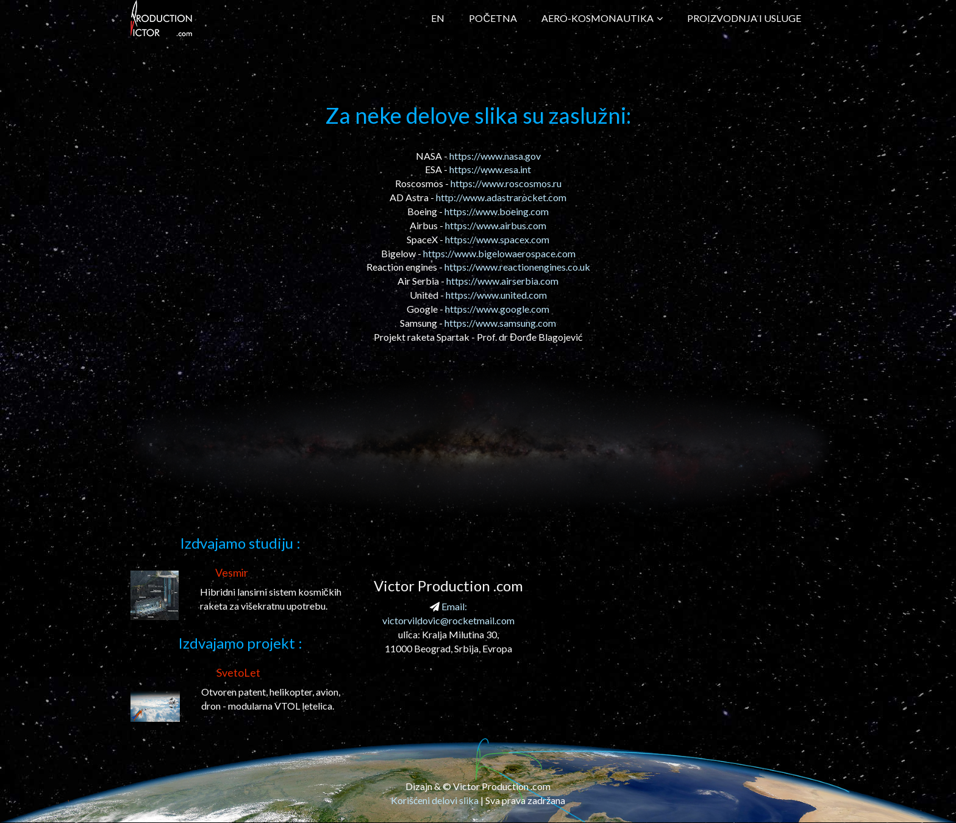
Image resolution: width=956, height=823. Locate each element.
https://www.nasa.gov (495, 156)
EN (437, 18)
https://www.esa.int (490, 169)
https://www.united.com (496, 295)
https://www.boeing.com (496, 211)
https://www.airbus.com (495, 225)
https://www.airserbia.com (502, 281)
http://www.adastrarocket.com (501, 197)
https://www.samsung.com (500, 323)
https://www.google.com (497, 309)
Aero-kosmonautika (602, 18)
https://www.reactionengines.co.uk (517, 267)
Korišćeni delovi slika (435, 800)
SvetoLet (238, 672)
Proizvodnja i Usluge (744, 18)
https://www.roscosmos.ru (506, 183)
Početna (493, 18)
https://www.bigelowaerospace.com (499, 253)
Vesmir (231, 572)
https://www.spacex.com (497, 239)
